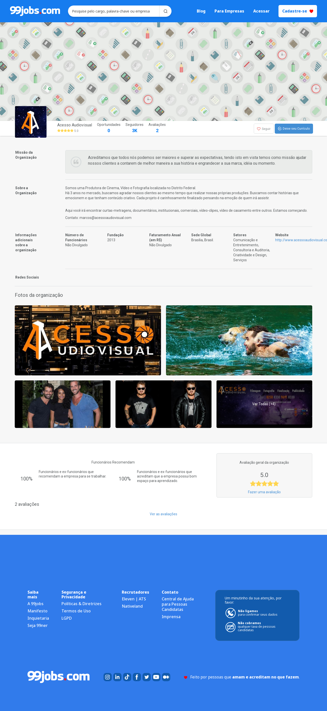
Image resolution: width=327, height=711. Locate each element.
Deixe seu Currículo (294, 128)
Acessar (261, 11)
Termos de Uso (76, 611)
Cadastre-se (297, 11)
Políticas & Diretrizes (82, 603)
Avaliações (157, 128)
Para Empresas (229, 11)
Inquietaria (38, 618)
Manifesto (38, 611)
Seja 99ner (38, 625)
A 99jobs (36, 603)
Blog (201, 11)
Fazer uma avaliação (264, 492)
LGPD (67, 618)
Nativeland (132, 606)
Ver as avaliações (163, 514)
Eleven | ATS (134, 599)
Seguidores (135, 128)
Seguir (263, 129)
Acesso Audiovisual (74, 125)
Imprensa (171, 616)
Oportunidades (108, 128)
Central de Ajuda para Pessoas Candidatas (178, 604)
